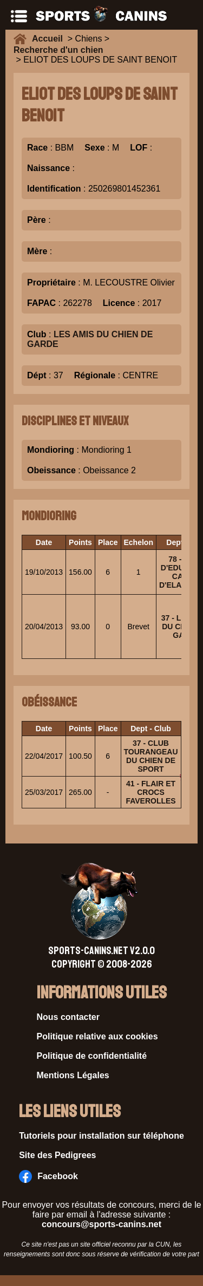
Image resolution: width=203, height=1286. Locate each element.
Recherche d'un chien (58, 50)
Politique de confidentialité (92, 1055)
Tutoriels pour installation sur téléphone (101, 1135)
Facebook (48, 1176)
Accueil (50, 38)
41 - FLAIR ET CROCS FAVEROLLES (150, 792)
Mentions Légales (73, 1075)
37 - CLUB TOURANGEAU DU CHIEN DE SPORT (151, 756)
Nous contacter (68, 1017)
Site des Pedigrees (57, 1155)
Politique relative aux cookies (97, 1036)
